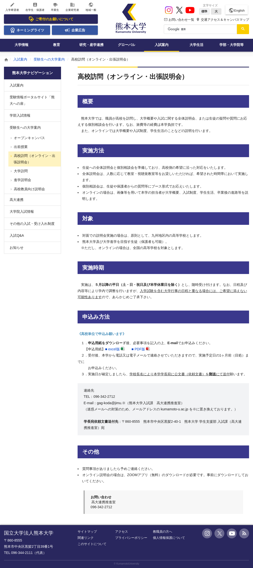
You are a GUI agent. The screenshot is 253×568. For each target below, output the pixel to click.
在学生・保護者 (35, 6)
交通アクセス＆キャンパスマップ (222, 19)
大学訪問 (20, 171)
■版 (112, 349)
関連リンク (86, 538)
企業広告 (74, 30)
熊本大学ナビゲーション (32, 73)
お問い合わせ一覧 (179, 19)
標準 (204, 11)
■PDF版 (138, 349)
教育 (56, 45)
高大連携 (16, 200)
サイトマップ (87, 531)
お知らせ (16, 248)
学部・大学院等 (231, 45)
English (237, 10)
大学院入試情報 (22, 211)
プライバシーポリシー (131, 538)
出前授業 (20, 147)
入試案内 (162, 45)
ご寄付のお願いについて (50, 19)
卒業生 (55, 6)
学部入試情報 (20, 115)
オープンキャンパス (29, 138)
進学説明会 (22, 180)
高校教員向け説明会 (29, 189)
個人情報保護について (169, 538)
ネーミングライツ (27, 30)
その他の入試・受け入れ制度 (32, 224)
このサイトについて (92, 544)
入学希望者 (12, 6)
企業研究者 (72, 6)
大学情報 (21, 45)
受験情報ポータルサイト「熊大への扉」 (32, 100)
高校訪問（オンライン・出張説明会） (34, 159)
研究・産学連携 (91, 45)
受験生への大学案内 (49, 59)
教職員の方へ (162, 531)
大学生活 (196, 45)
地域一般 (91, 6)
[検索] (200, 29)
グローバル (126, 45)
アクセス (121, 531)
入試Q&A (17, 235)
